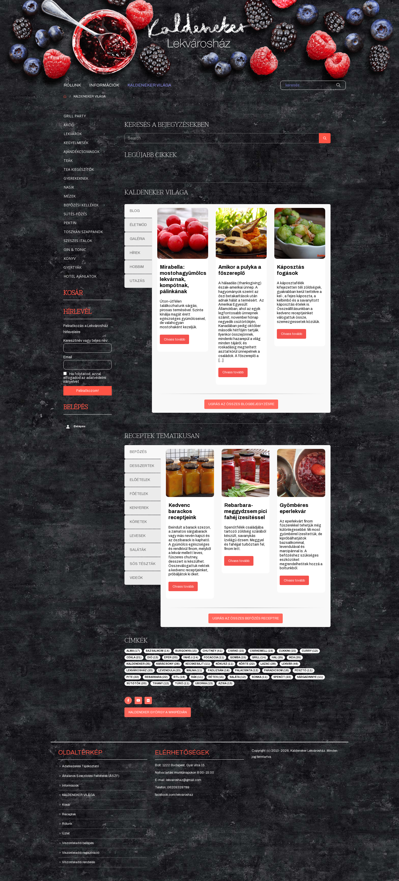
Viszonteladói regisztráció (80, 853)
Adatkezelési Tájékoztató (80, 766)
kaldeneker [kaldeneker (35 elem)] (138, 663)
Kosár (66, 804)
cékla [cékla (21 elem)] (133, 657)
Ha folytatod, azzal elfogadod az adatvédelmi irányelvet (84, 377)
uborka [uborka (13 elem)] (204, 683)
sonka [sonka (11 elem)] (259, 677)
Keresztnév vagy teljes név (85, 341)
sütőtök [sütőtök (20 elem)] (136, 683)
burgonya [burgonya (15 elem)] (186, 650)
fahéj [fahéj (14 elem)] (190, 657)
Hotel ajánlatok (80, 276)
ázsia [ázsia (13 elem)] (225, 683)
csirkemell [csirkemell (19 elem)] (261, 650)
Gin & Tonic (75, 249)
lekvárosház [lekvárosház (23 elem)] (139, 670)
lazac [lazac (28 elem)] (268, 663)
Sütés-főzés (75, 213)
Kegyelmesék (76, 142)
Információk (104, 85)
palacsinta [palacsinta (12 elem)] (246, 670)
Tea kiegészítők (79, 169)
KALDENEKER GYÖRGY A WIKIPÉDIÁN (158, 712)
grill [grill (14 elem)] (259, 657)
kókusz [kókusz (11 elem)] (224, 663)
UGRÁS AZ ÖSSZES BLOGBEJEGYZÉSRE (241, 404)
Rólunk (72, 85)
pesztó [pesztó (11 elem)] (303, 670)
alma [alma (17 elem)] (133, 650)
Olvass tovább (174, 339)
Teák (68, 160)
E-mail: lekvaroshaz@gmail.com (178, 780)
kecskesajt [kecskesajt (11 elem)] (198, 663)
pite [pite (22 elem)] (132, 677)
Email (67, 357)
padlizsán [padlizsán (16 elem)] (219, 670)
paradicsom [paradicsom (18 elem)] (276, 670)
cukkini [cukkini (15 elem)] (287, 650)
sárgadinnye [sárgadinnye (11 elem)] (310, 677)
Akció (69, 124)
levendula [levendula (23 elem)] (170, 670)
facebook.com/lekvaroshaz (174, 795)
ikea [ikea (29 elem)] (295, 657)
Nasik (69, 187)
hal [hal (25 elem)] (277, 657)
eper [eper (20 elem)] (171, 657)
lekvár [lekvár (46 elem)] (290, 663)
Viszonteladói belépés (78, 843)
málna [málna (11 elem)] (194, 670)
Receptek (69, 814)
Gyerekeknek (76, 178)
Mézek (70, 196)
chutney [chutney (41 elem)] (212, 650)
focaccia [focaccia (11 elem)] (214, 657)
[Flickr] (148, 700)
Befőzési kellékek (81, 205)
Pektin (70, 222)
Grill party (75, 115)
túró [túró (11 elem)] (182, 683)
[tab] (138, 211)
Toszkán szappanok (83, 231)
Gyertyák (72, 267)
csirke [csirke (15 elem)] (236, 650)
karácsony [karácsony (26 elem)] (168, 663)
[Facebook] (128, 700)
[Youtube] (138, 700)
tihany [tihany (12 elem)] (160, 683)
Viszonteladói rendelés (78, 862)
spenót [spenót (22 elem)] (282, 677)
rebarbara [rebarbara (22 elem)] (156, 677)
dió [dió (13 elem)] (152, 657)
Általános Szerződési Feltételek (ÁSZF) (90, 776)
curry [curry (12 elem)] (310, 650)
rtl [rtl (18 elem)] (179, 677)
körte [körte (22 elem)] (247, 663)
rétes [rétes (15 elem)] (216, 677)
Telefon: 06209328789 (172, 787)
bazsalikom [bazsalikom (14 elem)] (157, 650)
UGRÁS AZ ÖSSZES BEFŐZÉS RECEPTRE (245, 618)
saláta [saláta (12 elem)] (238, 677)
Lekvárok (73, 133)
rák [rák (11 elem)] (197, 677)
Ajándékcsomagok (81, 151)
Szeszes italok (78, 240)
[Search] (338, 85)
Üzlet (66, 833)
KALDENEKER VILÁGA (149, 85)
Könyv (70, 258)
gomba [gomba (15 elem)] (238, 657)
